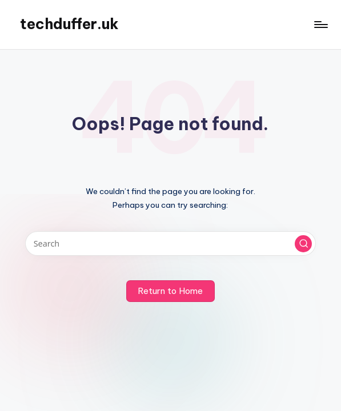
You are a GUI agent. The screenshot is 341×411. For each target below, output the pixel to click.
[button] (303, 243)
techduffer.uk (69, 24)
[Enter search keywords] (170, 243)
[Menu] (320, 24)
